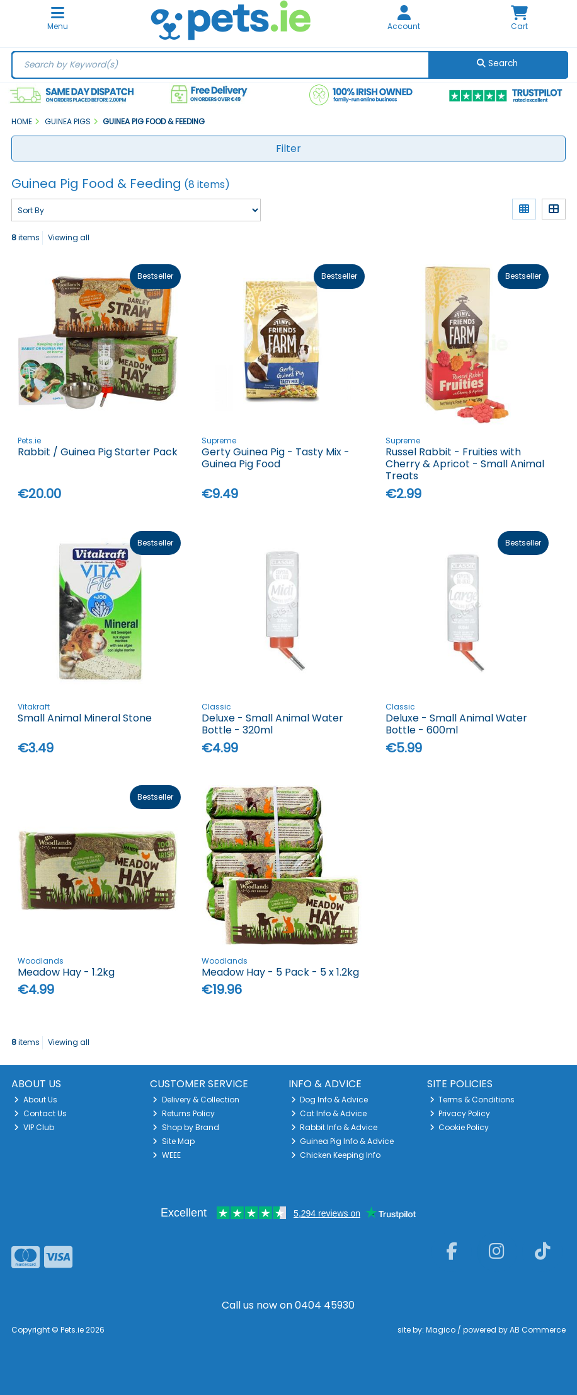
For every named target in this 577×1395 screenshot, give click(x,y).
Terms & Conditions (472, 1099)
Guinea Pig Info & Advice (342, 1141)
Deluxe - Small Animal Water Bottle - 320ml (272, 724)
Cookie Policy (459, 1127)
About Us (35, 1099)
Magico (440, 1329)
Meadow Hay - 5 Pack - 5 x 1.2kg (280, 972)
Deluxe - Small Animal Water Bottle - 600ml (456, 724)
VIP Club (34, 1127)
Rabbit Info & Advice (334, 1127)
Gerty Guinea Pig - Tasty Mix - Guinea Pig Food (276, 458)
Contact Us (40, 1113)
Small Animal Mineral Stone (85, 718)
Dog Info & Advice (329, 1099)
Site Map (173, 1141)
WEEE (166, 1155)
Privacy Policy (460, 1113)
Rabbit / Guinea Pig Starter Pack (98, 452)
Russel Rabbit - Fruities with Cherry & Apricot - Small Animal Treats (465, 464)
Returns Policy (183, 1113)
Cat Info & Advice (329, 1113)
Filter (288, 148)
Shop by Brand (185, 1127)
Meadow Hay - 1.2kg (66, 972)
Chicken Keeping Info (336, 1155)
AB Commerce (538, 1329)
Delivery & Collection (195, 1099)
